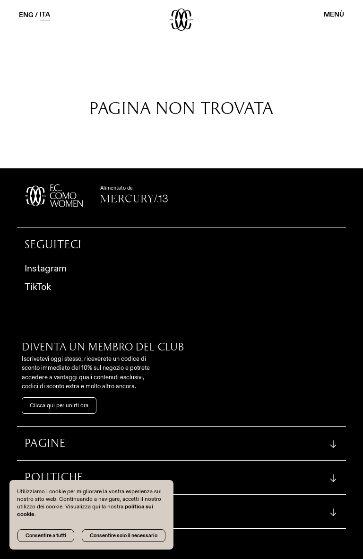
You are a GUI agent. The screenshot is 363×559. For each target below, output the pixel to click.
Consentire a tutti (46, 535)
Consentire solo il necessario (123, 535)
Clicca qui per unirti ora (59, 405)
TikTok (38, 286)
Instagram (46, 268)
